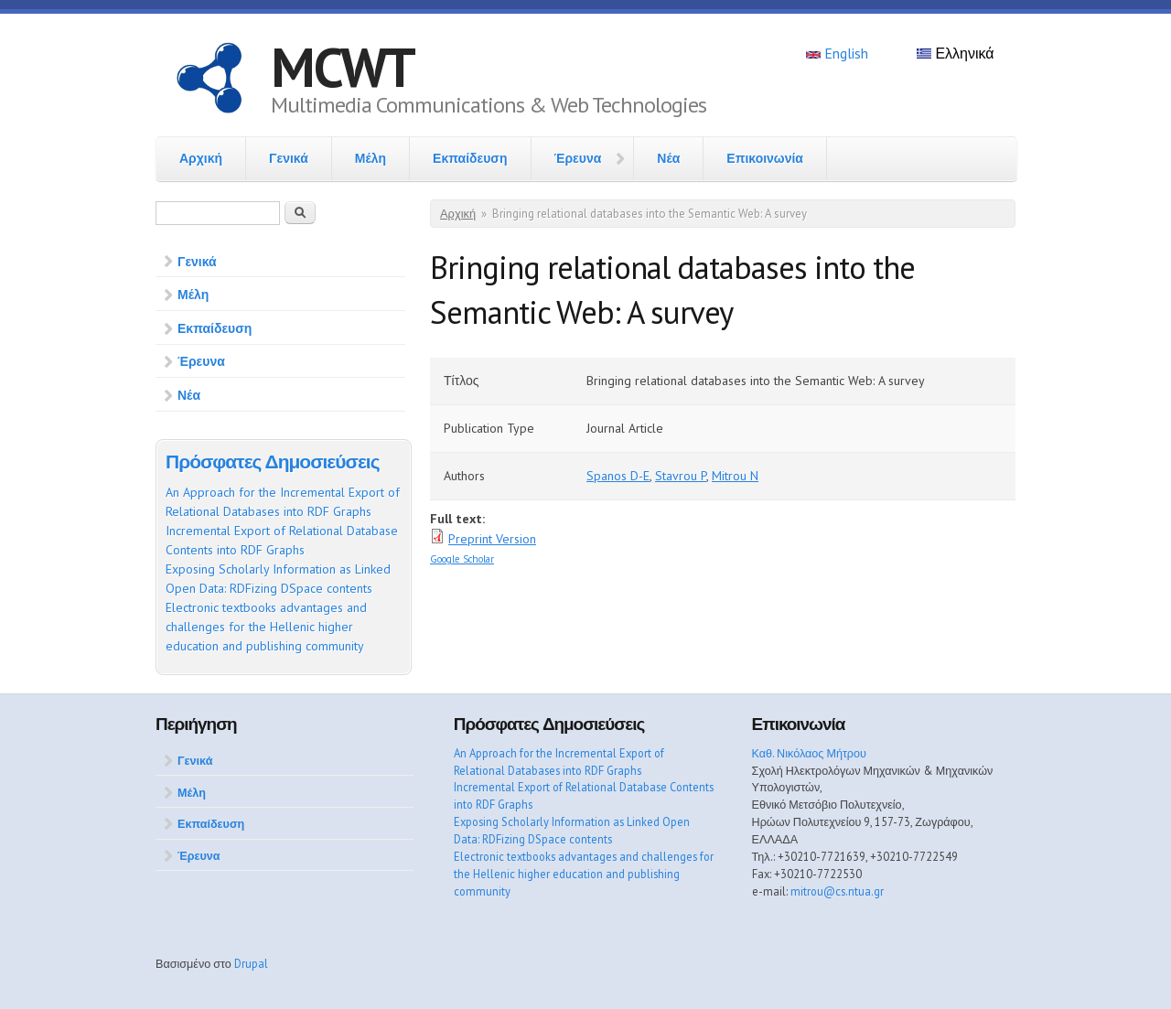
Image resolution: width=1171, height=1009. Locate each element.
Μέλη (370, 158)
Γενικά (288, 158)
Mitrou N (735, 475)
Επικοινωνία (764, 158)
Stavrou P (680, 475)
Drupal (251, 963)
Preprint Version (492, 539)
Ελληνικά (955, 53)
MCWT (342, 66)
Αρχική (200, 158)
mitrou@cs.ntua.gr (837, 891)
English (837, 53)
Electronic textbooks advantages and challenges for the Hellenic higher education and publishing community (266, 626)
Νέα (668, 158)
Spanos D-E (618, 475)
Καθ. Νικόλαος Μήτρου (809, 753)
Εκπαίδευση (470, 158)
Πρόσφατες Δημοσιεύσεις (273, 461)
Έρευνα (578, 158)
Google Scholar (462, 559)
